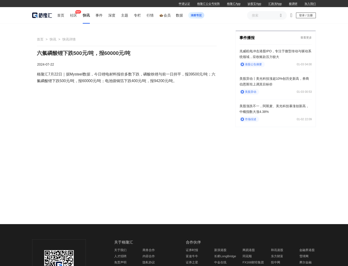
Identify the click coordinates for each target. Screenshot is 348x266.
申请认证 (184, 3)
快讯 (53, 39)
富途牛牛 (192, 256)
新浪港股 (220, 250)
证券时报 (192, 250)
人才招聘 (120, 256)
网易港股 (249, 250)
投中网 (275, 262)
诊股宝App (254, 3)
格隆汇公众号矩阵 (208, 3)
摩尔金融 (305, 262)
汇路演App (275, 3)
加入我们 (310, 3)
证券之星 (192, 262)
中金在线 (220, 262)
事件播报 (247, 38)
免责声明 (120, 262)
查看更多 (306, 37)
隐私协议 (149, 262)
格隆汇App (233, 3)
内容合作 (149, 256)
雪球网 (304, 256)
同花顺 (247, 256)
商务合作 (149, 250)
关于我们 (120, 250)
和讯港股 (277, 250)
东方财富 (277, 256)
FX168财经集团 (253, 262)
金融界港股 (307, 250)
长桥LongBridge (225, 256)
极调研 (293, 3)
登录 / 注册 (306, 15)
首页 (40, 39)
